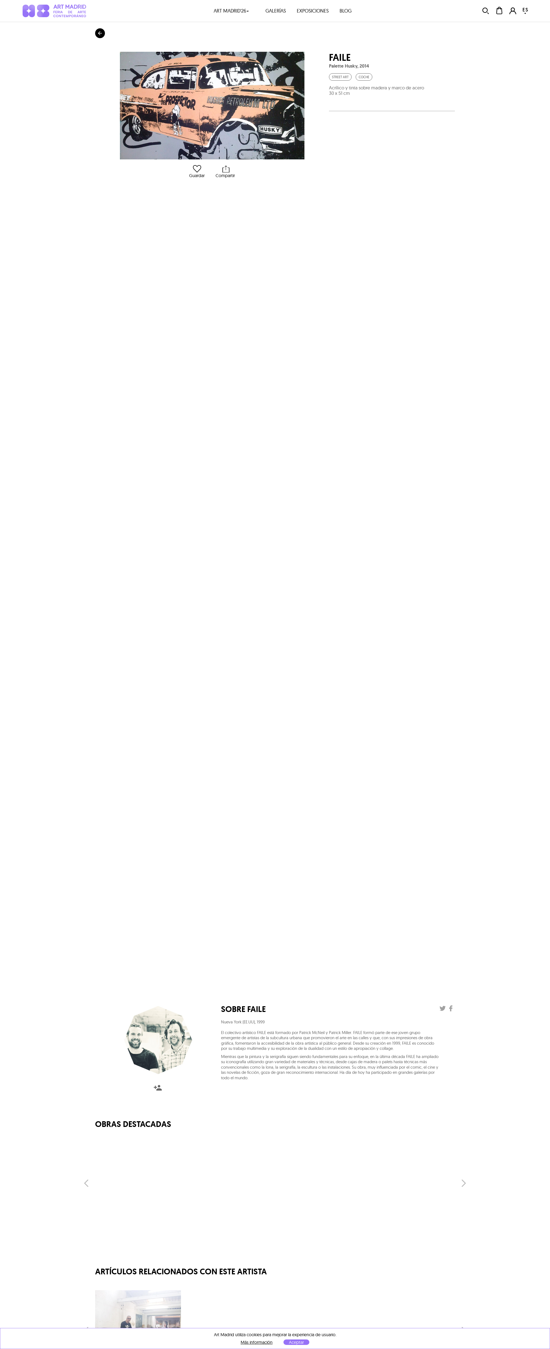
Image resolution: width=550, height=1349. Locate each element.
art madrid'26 (231, 11)
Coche (364, 77)
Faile (340, 57)
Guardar (197, 171)
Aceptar (296, 1342)
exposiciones (313, 11)
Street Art (340, 77)
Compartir (225, 171)
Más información (257, 1342)
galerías (275, 11)
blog (346, 11)
